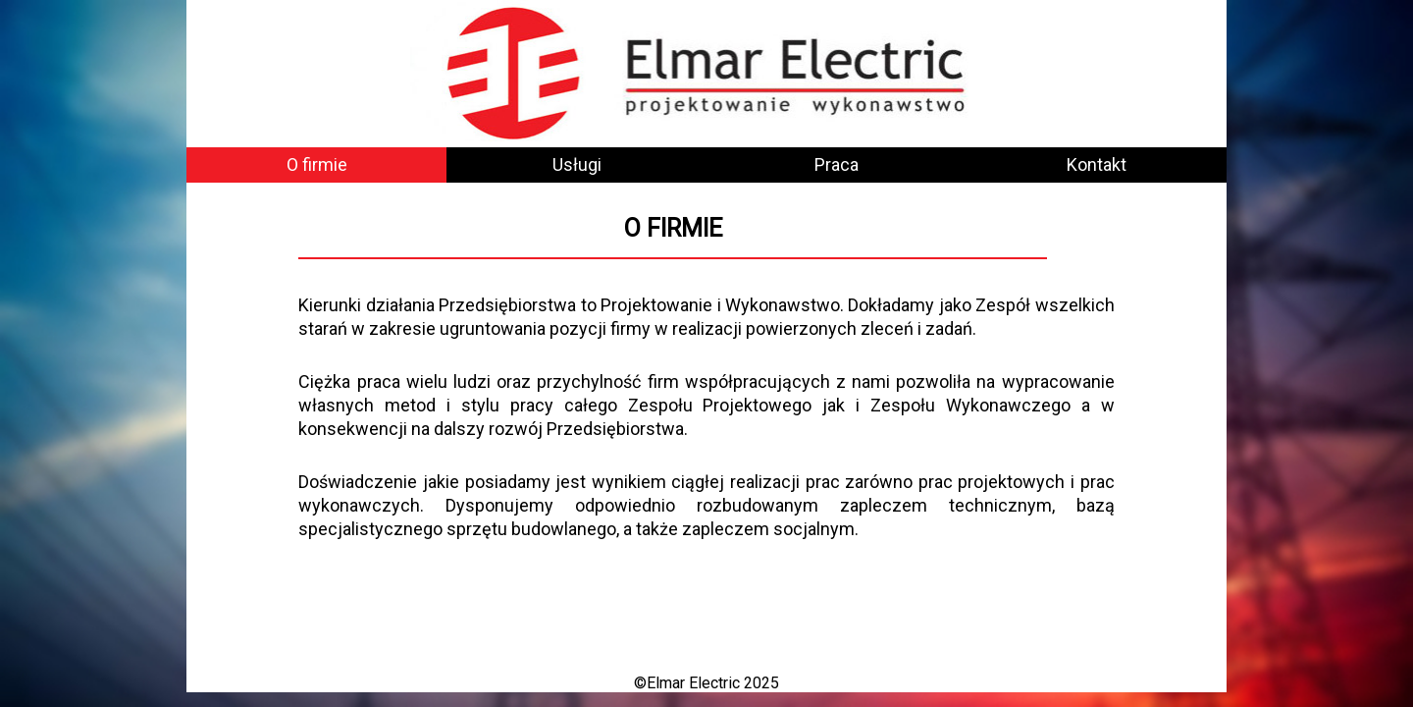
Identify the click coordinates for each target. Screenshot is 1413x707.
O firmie (317, 164)
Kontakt (1096, 164)
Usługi (577, 164)
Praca (836, 164)
